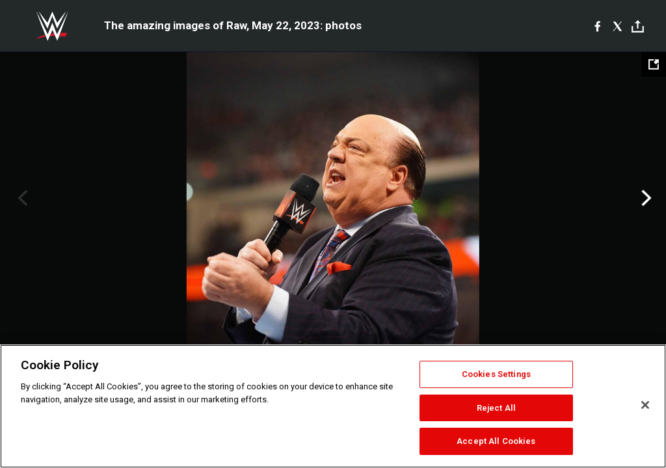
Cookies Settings (496, 374)
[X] (617, 26)
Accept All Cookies (496, 441)
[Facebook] (597, 26)
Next (644, 198)
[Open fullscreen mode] (653, 64)
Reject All (496, 408)
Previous (21, 198)
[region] (333, 406)
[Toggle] (638, 26)
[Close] (645, 405)
